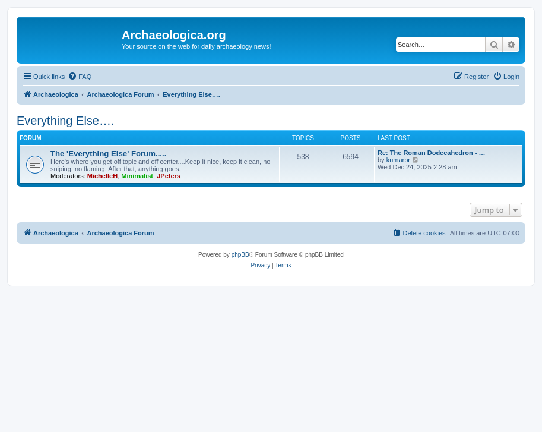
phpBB (240, 254)
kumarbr (398, 159)
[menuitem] (79, 77)
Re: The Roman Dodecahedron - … (432, 152)
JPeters (168, 175)
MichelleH (102, 175)
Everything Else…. (66, 120)
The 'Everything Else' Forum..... (108, 153)
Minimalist (137, 175)
